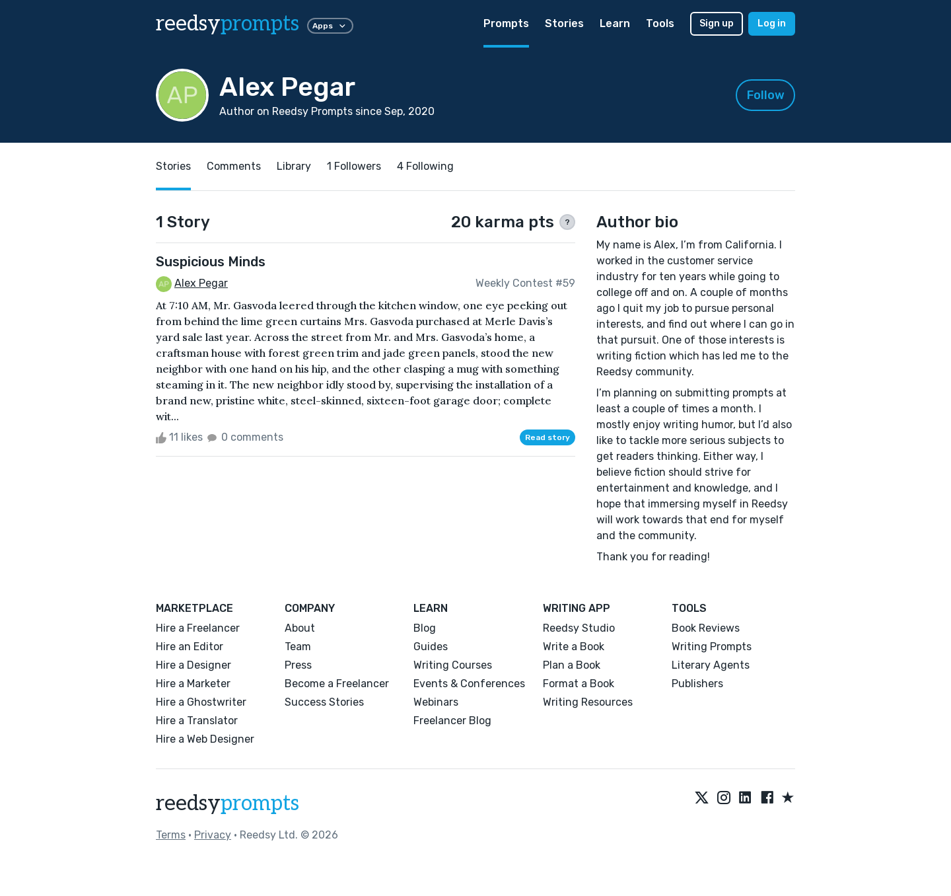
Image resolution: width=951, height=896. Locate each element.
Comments (234, 166)
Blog (424, 628)
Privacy (212, 835)
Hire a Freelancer (198, 628)
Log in (771, 23)
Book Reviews (706, 628)
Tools (660, 23)
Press (298, 665)
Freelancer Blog (452, 720)
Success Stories (324, 702)
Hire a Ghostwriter (201, 702)
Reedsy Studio (579, 628)
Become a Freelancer (337, 683)
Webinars (435, 702)
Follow (766, 95)
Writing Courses (452, 665)
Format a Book (578, 683)
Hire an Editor (189, 646)
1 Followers (354, 166)
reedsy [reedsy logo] (227, 23)
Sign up (716, 23)
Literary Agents (711, 665)
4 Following (425, 166)
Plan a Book (571, 665)
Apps (330, 25)
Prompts (506, 23)
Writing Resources (588, 702)
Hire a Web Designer (205, 739)
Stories (564, 23)
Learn (615, 23)
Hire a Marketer (193, 683)
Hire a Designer (193, 665)
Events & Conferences (469, 683)
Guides (430, 646)
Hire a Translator (197, 720)
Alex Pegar (201, 283)
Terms (171, 835)
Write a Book (573, 646)
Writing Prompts (712, 646)
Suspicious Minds (210, 262)
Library (294, 166)
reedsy (227, 803)
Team (298, 646)
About (300, 628)
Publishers (697, 683)
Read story (547, 437)
